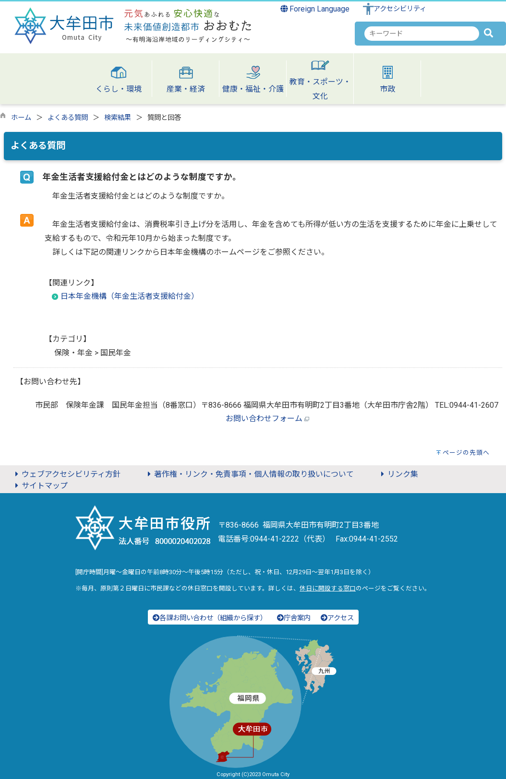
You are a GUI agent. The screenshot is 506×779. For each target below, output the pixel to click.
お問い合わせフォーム (264, 418)
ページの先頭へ (466, 452)
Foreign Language (315, 8)
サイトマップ (40, 485)
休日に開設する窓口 (328, 588)
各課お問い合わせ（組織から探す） (210, 618)
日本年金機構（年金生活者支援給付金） (129, 296)
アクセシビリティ (399, 9)
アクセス (337, 618)
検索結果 (117, 118)
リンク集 (398, 474)
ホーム (21, 118)
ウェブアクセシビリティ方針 (66, 474)
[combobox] (421, 33)
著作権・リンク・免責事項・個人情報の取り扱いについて (249, 474)
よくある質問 (68, 118)
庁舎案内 (294, 618)
